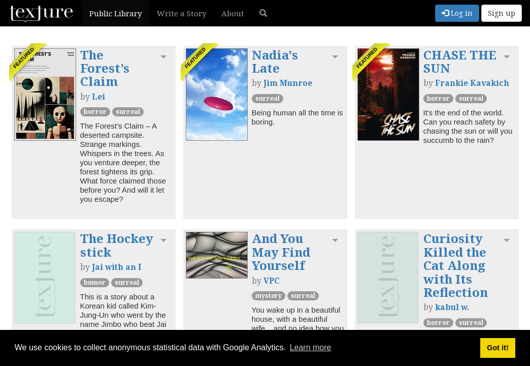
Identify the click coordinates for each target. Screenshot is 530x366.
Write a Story (181, 13)
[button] (263, 13)
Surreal (128, 111)
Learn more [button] (311, 347)
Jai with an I (116, 266)
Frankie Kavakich (472, 82)
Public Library (115, 13)
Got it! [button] (497, 348)
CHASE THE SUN (459, 61)
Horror (95, 111)
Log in (457, 13)
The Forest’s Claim (104, 68)
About (232, 13)
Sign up (501, 13)
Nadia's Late (275, 61)
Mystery (268, 295)
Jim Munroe (287, 82)
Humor (95, 282)
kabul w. (452, 307)
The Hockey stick (116, 245)
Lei (98, 96)
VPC (271, 280)
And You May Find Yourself (281, 251)
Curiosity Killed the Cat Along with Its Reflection (455, 265)
